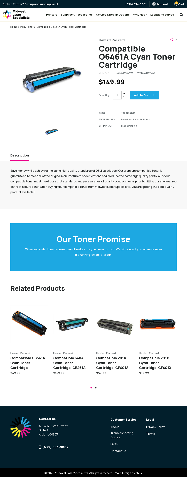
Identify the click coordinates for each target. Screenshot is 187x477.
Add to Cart (142, 95)
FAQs (114, 444)
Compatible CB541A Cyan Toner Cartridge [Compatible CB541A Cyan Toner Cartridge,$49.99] (27, 363)
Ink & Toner (27, 26)
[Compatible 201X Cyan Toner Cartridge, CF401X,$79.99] (158, 324)
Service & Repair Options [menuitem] (113, 14)
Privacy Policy (155, 427)
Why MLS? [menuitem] (140, 14)
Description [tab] (19, 155)
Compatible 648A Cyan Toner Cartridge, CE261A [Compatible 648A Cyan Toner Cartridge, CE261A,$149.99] (69, 363)
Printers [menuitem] (51, 14)
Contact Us (118, 451)
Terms (150, 434)
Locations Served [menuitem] (162, 14)
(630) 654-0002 (136, 4)
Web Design (123, 472)
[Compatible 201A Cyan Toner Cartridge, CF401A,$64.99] (115, 324)
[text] (106, 73)
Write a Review (146, 73)
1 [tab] (91, 388)
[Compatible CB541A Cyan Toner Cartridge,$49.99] (29, 324)
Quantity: (104, 95)
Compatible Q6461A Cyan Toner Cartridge (62, 26)
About (114, 427)
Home (14, 26)
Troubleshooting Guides (122, 435)
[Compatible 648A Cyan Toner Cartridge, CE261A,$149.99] (72, 324)
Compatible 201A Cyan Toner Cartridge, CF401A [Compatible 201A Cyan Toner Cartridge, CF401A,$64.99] (112, 363)
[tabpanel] (29, 338)
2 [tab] (96, 388)
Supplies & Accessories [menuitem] (77, 14)
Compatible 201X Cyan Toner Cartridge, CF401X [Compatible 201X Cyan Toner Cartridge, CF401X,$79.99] (155, 363)
